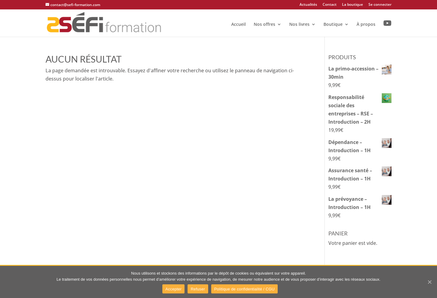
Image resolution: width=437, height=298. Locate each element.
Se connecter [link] (379, 5)
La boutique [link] (352, 5)
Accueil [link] (238, 24)
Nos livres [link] (299, 24)
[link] (104, 22)
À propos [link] (366, 24)
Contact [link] (330, 5)
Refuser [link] (198, 289)
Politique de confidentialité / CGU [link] (244, 289)
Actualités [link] (308, 5)
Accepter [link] (173, 289)
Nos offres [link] (264, 24)
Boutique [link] (333, 24)
